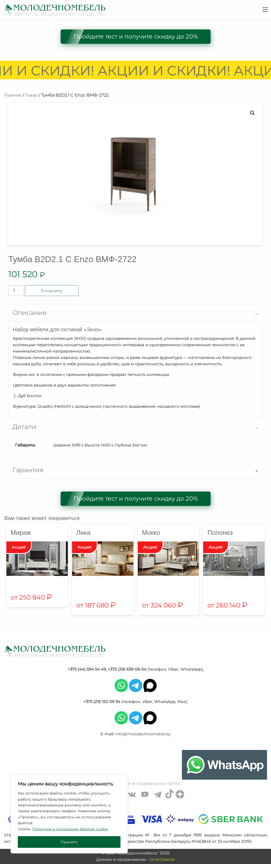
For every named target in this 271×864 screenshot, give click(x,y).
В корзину (51, 290)
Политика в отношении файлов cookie (70, 829)
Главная (13, 95)
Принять (69, 842)
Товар (31, 95)
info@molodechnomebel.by (142, 733)
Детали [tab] (24, 427)
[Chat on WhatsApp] (224, 765)
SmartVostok (162, 859)
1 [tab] (98, 577)
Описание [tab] (29, 312)
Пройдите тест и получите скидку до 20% (135, 36)
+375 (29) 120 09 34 (101, 701)
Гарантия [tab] (28, 470)
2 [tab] (106, 577)
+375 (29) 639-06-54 (127, 669)
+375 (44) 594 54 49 (87, 669)
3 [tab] (242, 577)
